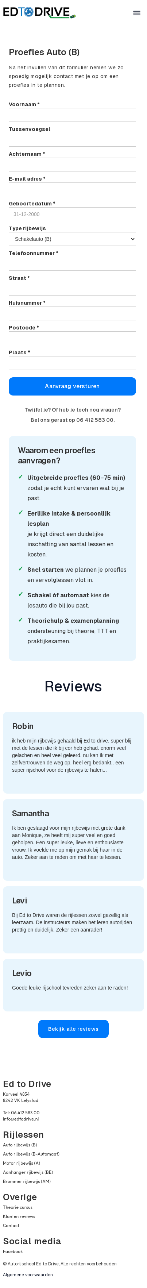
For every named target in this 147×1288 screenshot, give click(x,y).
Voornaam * (24, 104)
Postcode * (24, 327)
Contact (11, 1225)
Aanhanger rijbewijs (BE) (28, 1172)
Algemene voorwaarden (28, 1275)
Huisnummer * (27, 303)
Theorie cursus (17, 1207)
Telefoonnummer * (33, 253)
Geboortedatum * (32, 203)
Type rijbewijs (27, 228)
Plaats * (19, 352)
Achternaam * (27, 154)
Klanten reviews (19, 1216)
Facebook (13, 1251)
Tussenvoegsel (29, 129)
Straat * (19, 278)
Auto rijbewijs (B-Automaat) (31, 1154)
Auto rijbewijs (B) (20, 1145)
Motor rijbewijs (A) (21, 1163)
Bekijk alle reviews (73, 1029)
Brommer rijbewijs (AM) (27, 1181)
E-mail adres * (27, 179)
